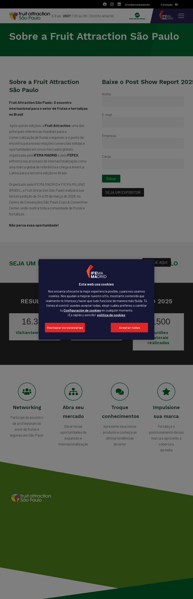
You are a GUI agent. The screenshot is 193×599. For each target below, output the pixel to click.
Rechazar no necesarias (65, 327)
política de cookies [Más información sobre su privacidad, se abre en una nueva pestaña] (111, 315)
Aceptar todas (129, 327)
